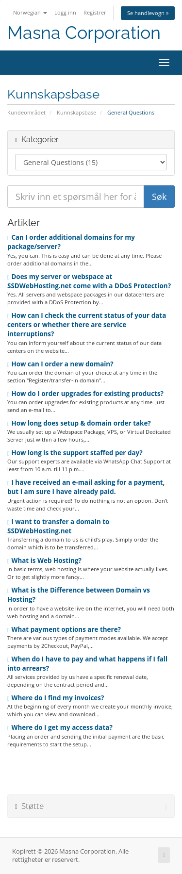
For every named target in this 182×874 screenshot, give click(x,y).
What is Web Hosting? (44, 560)
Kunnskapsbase (76, 112)
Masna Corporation (84, 32)
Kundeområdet (26, 112)
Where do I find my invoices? (55, 697)
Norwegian (30, 12)
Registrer (94, 12)
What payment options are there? (64, 629)
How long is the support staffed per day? (75, 452)
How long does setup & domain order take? (79, 423)
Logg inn (65, 12)
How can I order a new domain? (60, 364)
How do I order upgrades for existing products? (85, 393)
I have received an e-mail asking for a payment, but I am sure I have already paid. (86, 487)
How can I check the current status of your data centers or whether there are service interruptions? (86, 324)
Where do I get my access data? (60, 727)
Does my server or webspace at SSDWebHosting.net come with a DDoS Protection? (89, 281)
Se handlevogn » (147, 12)
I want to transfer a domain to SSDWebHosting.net (58, 526)
